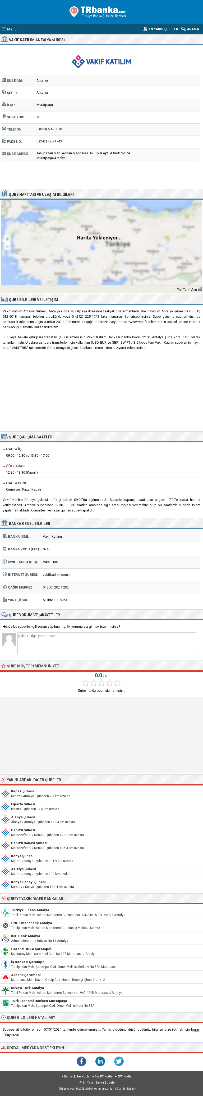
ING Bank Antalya (25, 936)
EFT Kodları (125, 1076)
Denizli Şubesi (23, 830)
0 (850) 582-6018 (49, 129)
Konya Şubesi (22, 856)
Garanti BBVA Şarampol (31, 949)
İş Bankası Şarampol (28, 962)
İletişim (131, 1088)
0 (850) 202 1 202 (56, 587)
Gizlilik (120, 1088)
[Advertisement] (101, 174)
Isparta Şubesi (23, 804)
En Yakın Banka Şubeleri (100, 1082)
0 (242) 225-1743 (49, 141)
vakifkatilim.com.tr (57, 575)
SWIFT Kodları (104, 1076)
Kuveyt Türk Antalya (27, 988)
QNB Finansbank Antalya (31, 923)
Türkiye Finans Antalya (30, 910)
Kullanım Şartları (104, 1088)
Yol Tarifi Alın (187, 289)
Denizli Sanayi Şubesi (29, 843)
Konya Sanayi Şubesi (28, 882)
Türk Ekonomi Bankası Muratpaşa (39, 1001)
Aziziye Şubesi (23, 869)
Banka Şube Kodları (77, 1076)
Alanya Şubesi (23, 817)
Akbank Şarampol (26, 975)
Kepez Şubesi (22, 791)
